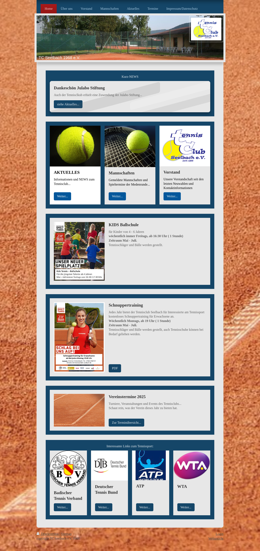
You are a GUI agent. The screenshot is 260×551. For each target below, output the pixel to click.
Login (219, 534)
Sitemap (66, 534)
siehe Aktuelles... (68, 104)
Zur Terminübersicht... (126, 422)
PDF (115, 368)
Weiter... (62, 196)
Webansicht (215, 538)
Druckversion (48, 534)
